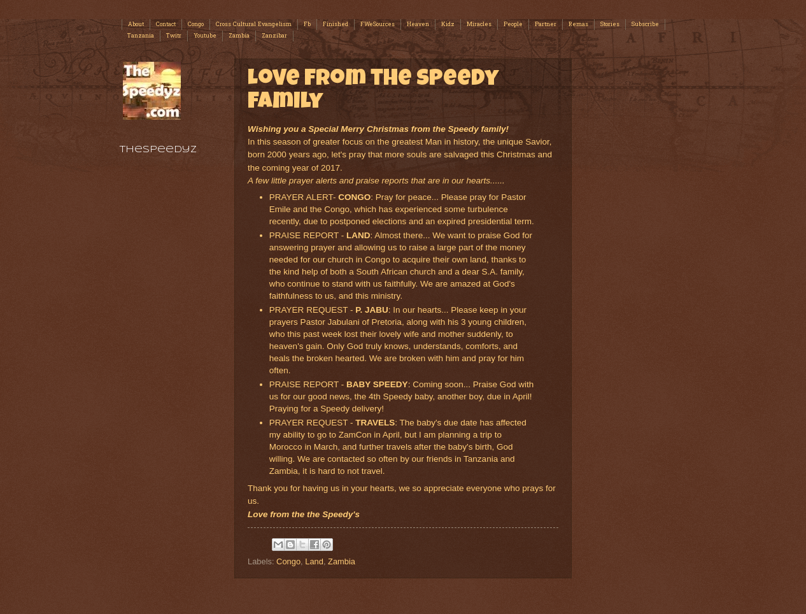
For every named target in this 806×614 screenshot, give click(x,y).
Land (314, 561)
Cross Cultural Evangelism (254, 24)
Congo (196, 24)
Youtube (205, 36)
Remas (578, 24)
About (136, 24)
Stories (609, 24)
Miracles (479, 24)
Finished (335, 24)
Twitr (173, 36)
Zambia (239, 36)
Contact (166, 24)
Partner (545, 24)
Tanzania (140, 36)
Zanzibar (274, 36)
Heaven (418, 24)
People (513, 24)
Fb (307, 24)
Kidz (448, 24)
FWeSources (377, 24)
